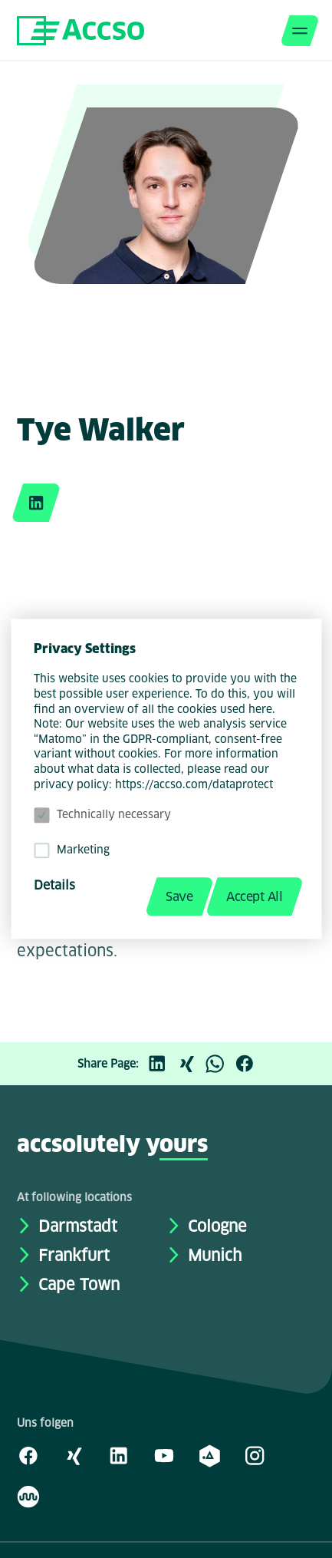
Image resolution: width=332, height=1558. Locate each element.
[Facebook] (248, 1063)
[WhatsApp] (219, 1063)
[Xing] (190, 1063)
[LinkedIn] (161, 1063)
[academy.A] (209, 1455)
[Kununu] (28, 1496)
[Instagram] (254, 1455)
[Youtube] (164, 1455)
